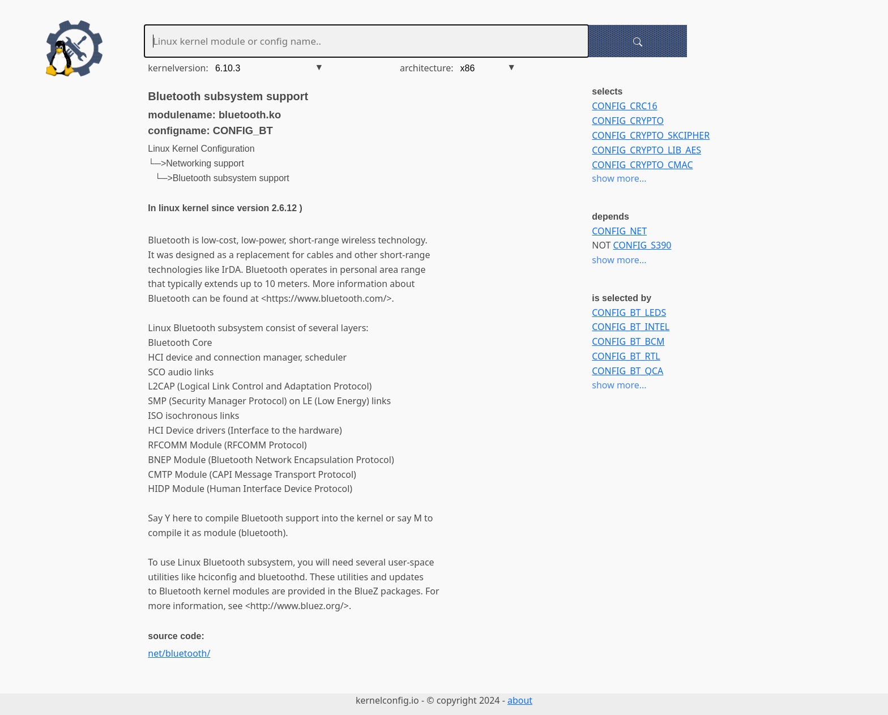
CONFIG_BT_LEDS (629, 312)
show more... (619, 178)
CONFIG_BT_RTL (626, 356)
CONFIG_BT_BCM (628, 341)
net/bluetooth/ (179, 653)
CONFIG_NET (619, 231)
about (519, 700)
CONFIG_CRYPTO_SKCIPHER (651, 135)
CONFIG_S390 (642, 245)
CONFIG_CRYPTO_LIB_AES (646, 150)
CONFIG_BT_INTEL (630, 326)
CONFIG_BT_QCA (627, 371)
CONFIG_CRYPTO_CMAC (642, 165)
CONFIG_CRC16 (624, 106)
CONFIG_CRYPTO (628, 120)
